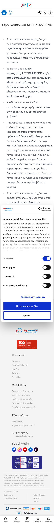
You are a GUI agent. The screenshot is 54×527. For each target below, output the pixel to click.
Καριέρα (15, 369)
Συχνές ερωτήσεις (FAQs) (23, 425)
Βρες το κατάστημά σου (22, 391)
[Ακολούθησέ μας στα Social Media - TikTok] (36, 449)
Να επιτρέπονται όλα (27, 306)
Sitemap (36, 501)
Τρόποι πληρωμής (39, 495)
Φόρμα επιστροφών (21, 395)
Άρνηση (27, 315)
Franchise (16, 377)
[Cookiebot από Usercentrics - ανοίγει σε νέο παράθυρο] (38, 209)
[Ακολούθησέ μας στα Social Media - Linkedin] (30, 449)
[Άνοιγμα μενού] (4, 12)
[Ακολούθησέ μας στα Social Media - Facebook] (14, 449)
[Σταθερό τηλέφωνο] (45, 12)
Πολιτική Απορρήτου (11, 498)
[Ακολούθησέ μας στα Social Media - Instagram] (19, 449)
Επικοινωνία (17, 421)
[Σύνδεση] (40, 12)
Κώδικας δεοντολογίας (22, 399)
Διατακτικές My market (22, 403)
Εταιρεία (16, 361)
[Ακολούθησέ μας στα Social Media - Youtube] (25, 449)
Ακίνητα (15, 373)
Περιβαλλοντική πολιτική (23, 407)
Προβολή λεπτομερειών (32, 297)
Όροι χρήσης (8, 495)
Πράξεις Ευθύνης (20, 365)
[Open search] (10, 12)
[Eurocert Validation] (27, 462)
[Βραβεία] (27, 344)
